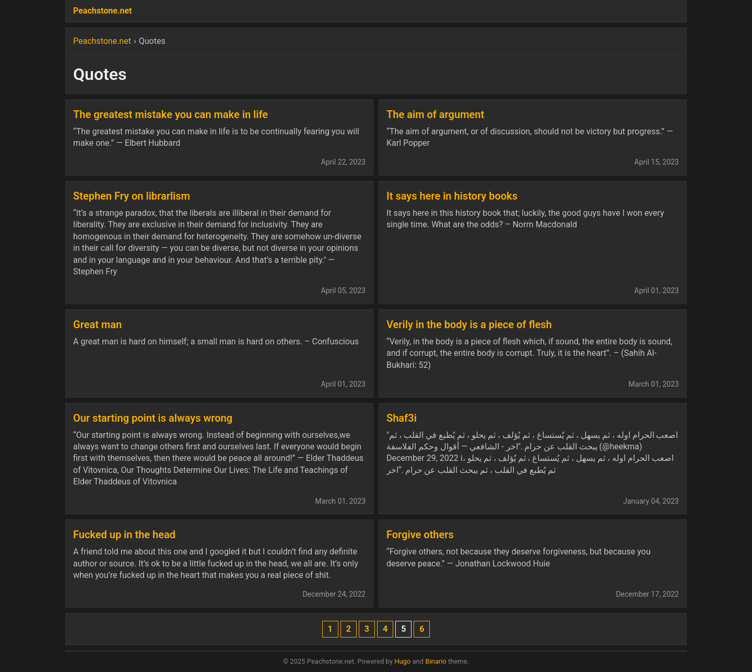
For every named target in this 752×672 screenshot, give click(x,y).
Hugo (402, 661)
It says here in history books (452, 196)
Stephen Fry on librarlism (131, 196)
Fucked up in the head (124, 534)
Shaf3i (401, 418)
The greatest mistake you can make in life (170, 114)
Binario (435, 661)
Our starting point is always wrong (152, 418)
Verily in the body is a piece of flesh (469, 324)
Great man (97, 324)
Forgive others (420, 534)
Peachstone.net (102, 11)
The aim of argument (435, 114)
